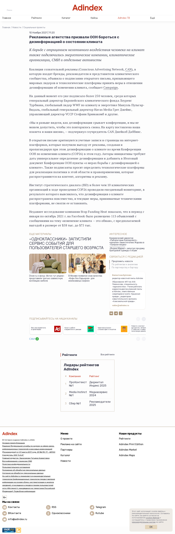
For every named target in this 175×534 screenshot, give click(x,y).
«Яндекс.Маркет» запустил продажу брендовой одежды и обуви (127, 250)
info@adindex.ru (17, 519)
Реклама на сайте (71, 444)
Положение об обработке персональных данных (23, 470)
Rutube (100, 513)
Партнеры (66, 449)
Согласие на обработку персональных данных (22, 473)
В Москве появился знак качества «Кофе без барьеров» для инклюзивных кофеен (85, 278)
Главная (6, 27)
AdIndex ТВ (124, 18)
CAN (128, 69)
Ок (151, 527)
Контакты (14, 507)
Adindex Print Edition (131, 444)
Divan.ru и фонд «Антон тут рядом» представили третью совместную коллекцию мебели (46, 278)
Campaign (110, 87)
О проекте (66, 438)
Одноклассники (61, 513)
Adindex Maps (127, 455)
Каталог (65, 455)
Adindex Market (128, 449)
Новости (16, 27)
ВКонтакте (14, 513)
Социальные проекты (34, 27)
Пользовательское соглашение (16, 467)
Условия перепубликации (13, 443)
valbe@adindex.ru (120, 306)
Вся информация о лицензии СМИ (17, 461)
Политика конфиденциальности (16, 464)
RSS (54, 507)
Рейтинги (124, 438)
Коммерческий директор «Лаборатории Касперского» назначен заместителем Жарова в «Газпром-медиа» (126, 241)
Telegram (101, 507)
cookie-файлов (152, 518)
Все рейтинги (107, 354)
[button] (144, 319)
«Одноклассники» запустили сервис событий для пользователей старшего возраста (66, 244)
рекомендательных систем (143, 522)
